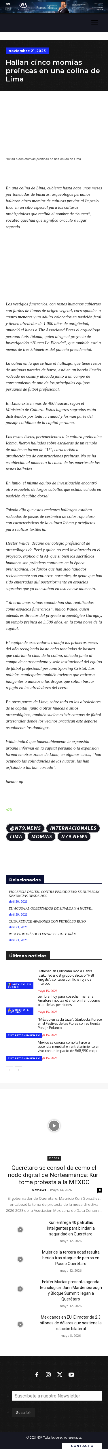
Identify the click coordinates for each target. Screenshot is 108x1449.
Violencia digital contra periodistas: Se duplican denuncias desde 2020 (54, 894)
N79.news (74, 836)
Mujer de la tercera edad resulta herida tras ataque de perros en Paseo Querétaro (71, 1258)
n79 (9, 809)
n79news (39, 1190)
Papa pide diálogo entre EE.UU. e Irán (42, 934)
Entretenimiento (24, 1035)
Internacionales (73, 828)
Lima (16, 836)
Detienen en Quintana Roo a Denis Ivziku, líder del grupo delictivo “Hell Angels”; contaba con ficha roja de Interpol (66, 977)
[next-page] (18, 1070)
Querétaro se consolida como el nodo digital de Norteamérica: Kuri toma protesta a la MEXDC (54, 1175)
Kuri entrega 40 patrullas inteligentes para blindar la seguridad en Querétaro (71, 1228)
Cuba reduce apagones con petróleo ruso (47, 921)
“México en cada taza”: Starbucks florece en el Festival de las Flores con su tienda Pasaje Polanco (70, 1023)
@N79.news (25, 828)
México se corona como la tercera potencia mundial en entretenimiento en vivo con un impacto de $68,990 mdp (68, 1046)
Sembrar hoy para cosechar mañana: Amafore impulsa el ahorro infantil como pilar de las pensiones (69, 1000)
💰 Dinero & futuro (18, 1010)
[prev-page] (9, 1070)
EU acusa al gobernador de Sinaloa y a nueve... (51, 908)
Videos (54, 1158)
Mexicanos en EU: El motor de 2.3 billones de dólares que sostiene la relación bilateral (71, 1323)
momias (41, 836)
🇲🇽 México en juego (19, 985)
